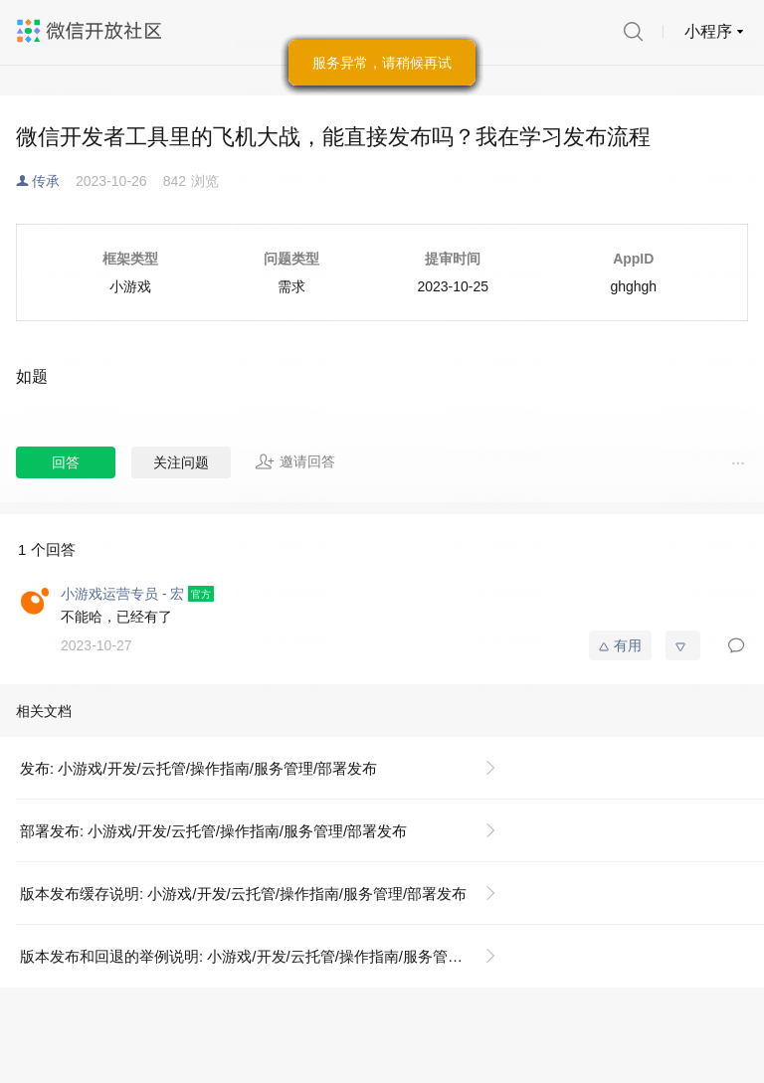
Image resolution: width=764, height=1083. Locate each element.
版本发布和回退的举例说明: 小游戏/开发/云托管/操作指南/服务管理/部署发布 (266, 956)
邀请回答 (295, 461)
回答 (66, 462)
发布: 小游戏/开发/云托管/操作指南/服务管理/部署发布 (198, 768)
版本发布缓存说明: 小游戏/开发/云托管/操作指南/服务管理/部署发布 (243, 893)
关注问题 (181, 462)
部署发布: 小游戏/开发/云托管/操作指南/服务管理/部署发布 (213, 830)
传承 (46, 181)
